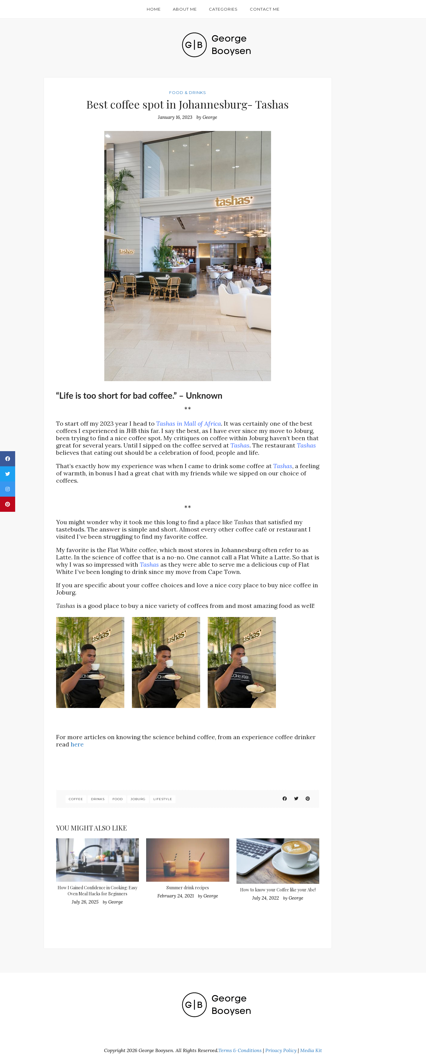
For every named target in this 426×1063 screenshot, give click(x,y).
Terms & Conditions (240, 1050)
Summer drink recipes (187, 887)
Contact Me (265, 9)
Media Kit (311, 1050)
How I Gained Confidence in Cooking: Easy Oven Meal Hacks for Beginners (97, 891)
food (117, 799)
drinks (98, 799)
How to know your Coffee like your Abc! (278, 890)
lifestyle (162, 799)
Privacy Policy (281, 1050)
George (210, 117)
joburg (138, 799)
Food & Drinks (187, 92)
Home (154, 9)
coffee (76, 799)
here (77, 744)
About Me (185, 9)
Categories (223, 9)
